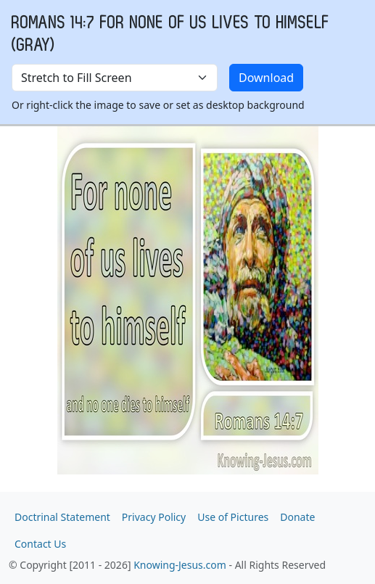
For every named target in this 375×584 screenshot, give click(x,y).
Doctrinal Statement (62, 517)
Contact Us (40, 544)
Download (266, 78)
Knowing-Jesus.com (179, 565)
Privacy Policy (154, 517)
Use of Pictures (232, 517)
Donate (297, 517)
